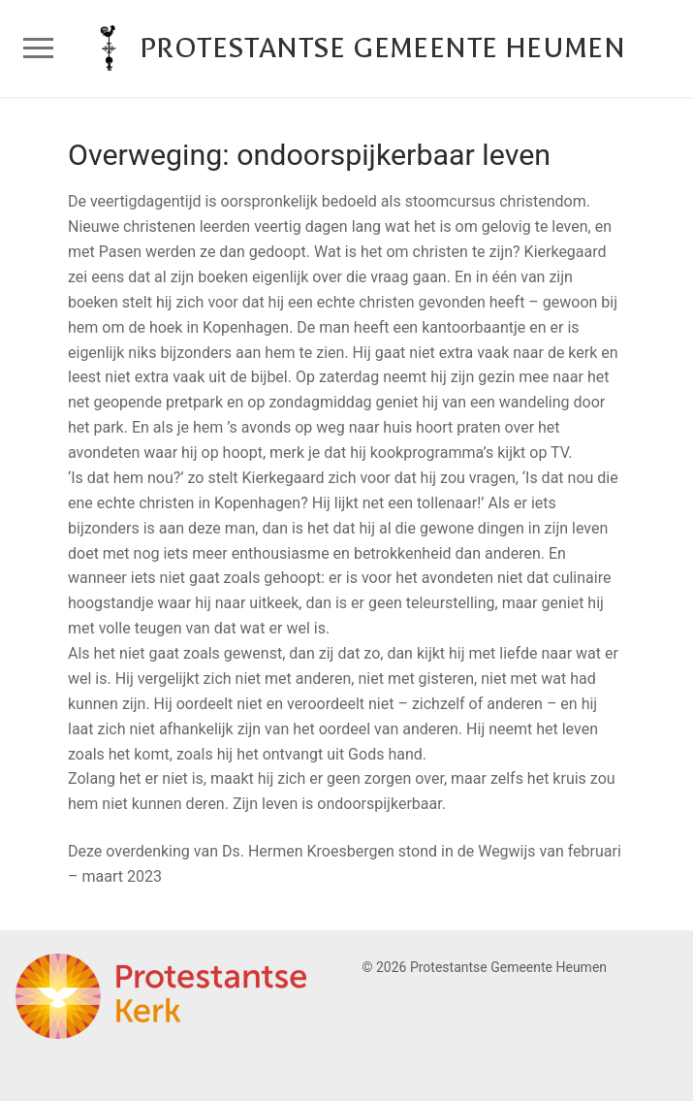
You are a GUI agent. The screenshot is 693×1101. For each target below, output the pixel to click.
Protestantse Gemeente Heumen (382, 48)
